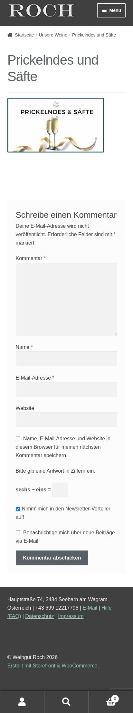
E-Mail (89, 608)
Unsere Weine (53, 34)
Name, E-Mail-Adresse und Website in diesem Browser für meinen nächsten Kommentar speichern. (63, 447)
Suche (66, 702)
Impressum (70, 616)
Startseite (24, 34)
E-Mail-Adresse (35, 378)
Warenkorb (104, 697)
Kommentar (31, 258)
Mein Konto (22, 702)
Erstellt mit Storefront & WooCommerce (52, 665)
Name (24, 347)
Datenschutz (39, 616)
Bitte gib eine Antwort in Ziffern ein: (55, 471)
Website (25, 408)
